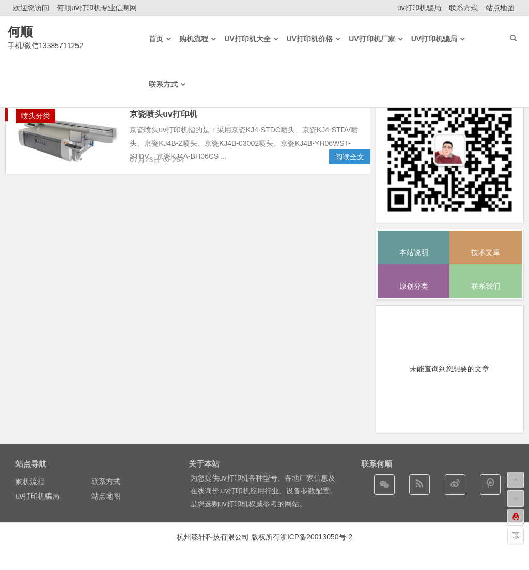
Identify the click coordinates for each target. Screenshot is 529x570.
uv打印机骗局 (419, 8)
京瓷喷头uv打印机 (163, 114)
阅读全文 (349, 157)
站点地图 (500, 8)
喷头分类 (35, 116)
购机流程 (29, 481)
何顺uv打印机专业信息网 (97, 8)
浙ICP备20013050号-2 (316, 537)
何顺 (20, 32)
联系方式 (463, 8)
